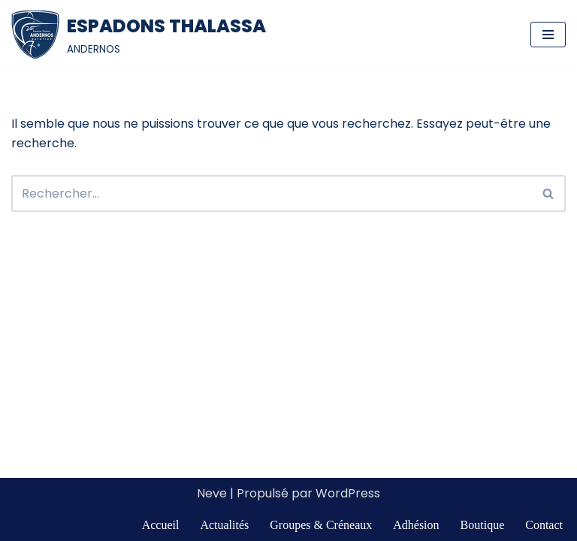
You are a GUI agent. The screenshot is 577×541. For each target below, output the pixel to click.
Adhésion (416, 524)
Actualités (224, 524)
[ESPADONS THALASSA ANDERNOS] (138, 35)
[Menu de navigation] (548, 34)
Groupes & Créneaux (321, 524)
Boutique (483, 524)
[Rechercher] (271, 193)
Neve (212, 493)
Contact (544, 524)
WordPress (348, 493)
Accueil (161, 524)
